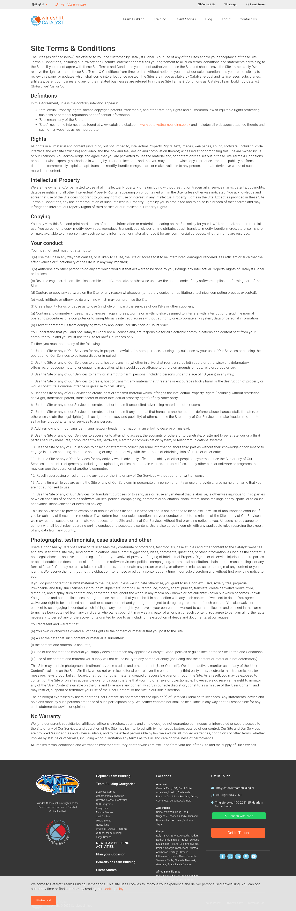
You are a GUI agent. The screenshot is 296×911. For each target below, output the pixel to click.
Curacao (174, 800)
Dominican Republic (178, 796)
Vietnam (188, 820)
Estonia (175, 835)
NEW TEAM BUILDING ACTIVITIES (113, 845)
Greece (184, 852)
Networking (102, 824)
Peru (168, 788)
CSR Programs (104, 804)
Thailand (193, 816)
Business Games (105, 791)
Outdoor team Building (109, 833)
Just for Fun (103, 816)
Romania (173, 856)
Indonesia (174, 816)
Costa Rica (162, 800)
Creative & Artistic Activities (112, 800)
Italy (158, 835)
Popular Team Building (113, 776)
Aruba (194, 796)
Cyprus (194, 843)
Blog (208, 19)
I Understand (43, 900)
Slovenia (161, 860)
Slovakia (179, 860)
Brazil (181, 788)
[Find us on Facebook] (222, 857)
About (226, 19)
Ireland (175, 843)
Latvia (178, 864)
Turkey (165, 835)
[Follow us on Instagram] (230, 857)
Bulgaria (194, 839)
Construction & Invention (110, 796)
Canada (160, 788)
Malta (170, 860)
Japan (159, 824)
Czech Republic (188, 856)
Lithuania (161, 856)
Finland (175, 839)
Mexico (172, 792)
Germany (161, 864)
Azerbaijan (162, 852)
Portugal (174, 852)
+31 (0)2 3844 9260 (73, 4)
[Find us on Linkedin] (238, 857)
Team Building (134, 19)
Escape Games (104, 812)
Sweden (187, 864)
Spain (171, 864)
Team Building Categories (115, 784)
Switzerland (181, 848)
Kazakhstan (163, 843)
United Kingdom (189, 835)
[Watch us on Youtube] (254, 857)
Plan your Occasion (111, 854)
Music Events (103, 820)
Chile (189, 788)
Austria (194, 848)
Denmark (190, 860)
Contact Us (248, 19)
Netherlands (163, 839)
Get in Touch (238, 833)
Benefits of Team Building (116, 862)
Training (160, 19)
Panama (161, 796)
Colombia (185, 800)
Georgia (169, 848)
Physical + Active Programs (111, 828)
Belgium (184, 843)
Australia (177, 820)
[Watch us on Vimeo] (246, 857)
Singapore (162, 816)
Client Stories (186, 19)
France (184, 839)
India (184, 816)
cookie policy (113, 889)
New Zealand (163, 820)
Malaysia (169, 812)
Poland (160, 848)
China (159, 812)
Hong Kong (181, 812)
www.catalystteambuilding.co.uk (165, 125)
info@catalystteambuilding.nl (235, 787)
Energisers (102, 808)
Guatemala (184, 792)
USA (174, 788)
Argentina (161, 792)
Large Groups (103, 837)
